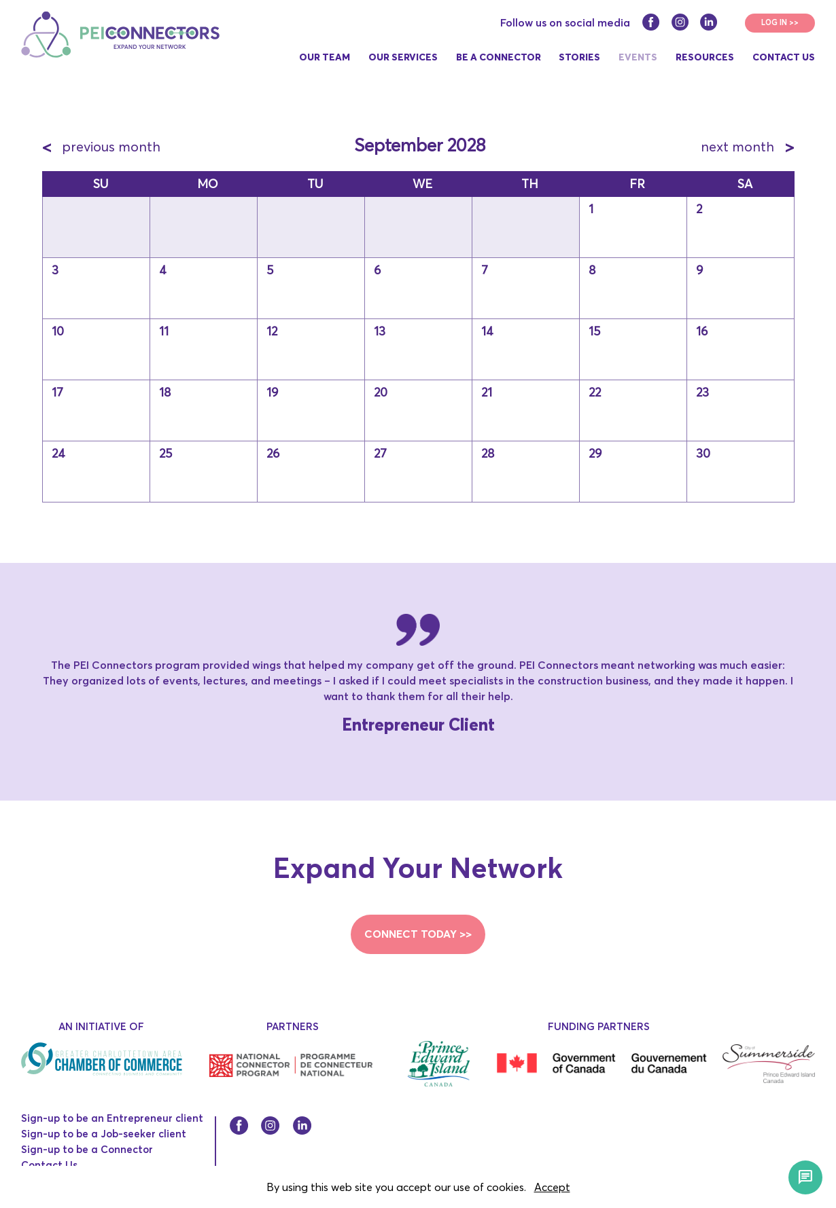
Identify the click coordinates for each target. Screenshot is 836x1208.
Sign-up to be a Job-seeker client (103, 1133)
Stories (579, 57)
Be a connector (498, 57)
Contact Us (783, 57)
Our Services (403, 57)
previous (101, 146)
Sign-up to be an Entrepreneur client (112, 1118)
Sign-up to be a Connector (87, 1149)
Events (638, 57)
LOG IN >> (780, 22)
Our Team (324, 57)
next (747, 146)
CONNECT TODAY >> (418, 933)
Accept (552, 1187)
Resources (705, 57)
